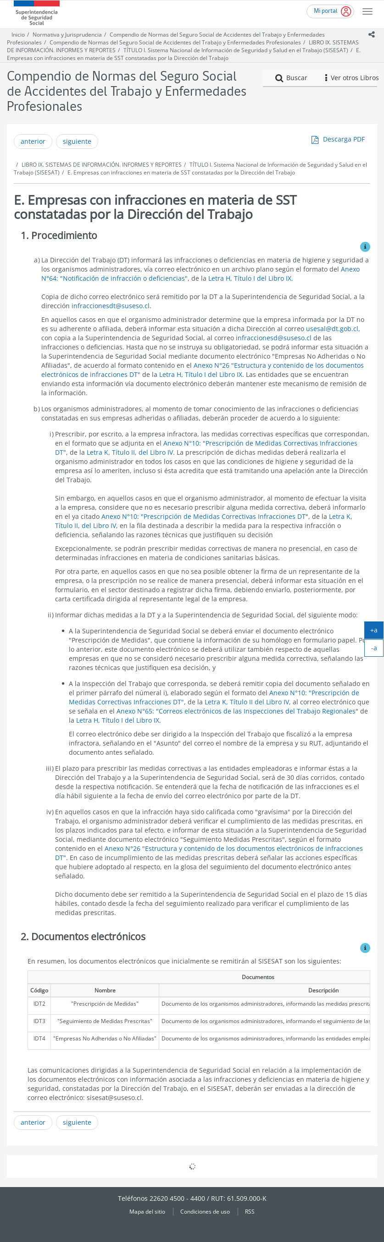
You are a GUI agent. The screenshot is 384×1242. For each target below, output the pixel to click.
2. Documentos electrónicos (83, 936)
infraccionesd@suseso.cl (274, 337)
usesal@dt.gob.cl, (333, 328)
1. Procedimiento (59, 235)
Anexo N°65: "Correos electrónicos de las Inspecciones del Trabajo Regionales (236, 711)
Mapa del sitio (147, 1211)
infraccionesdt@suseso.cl (111, 305)
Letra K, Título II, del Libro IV (130, 452)
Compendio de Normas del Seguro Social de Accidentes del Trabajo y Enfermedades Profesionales (175, 42)
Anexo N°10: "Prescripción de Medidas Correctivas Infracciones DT (203, 516)
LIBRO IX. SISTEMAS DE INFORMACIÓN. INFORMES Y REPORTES (102, 165)
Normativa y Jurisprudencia (67, 34)
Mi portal (326, 11)
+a (377, 632)
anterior (33, 141)
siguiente (77, 141)
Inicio (18, 34)
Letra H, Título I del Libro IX (200, 374)
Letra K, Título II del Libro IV (247, 701)
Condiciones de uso (205, 1211)
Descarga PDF (344, 139)
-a (377, 650)
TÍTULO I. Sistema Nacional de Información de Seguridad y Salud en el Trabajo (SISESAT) (235, 50)
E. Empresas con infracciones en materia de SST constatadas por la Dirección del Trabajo (184, 54)
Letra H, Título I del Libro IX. (250, 278)
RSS (250, 1211)
